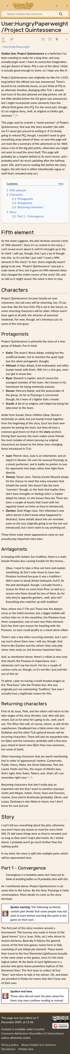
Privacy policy (9, 1044)
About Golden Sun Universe (38, 1044)
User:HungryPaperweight (16, 46)
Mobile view (25, 1049)
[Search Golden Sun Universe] (35, 14)
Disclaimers (8, 1049)
